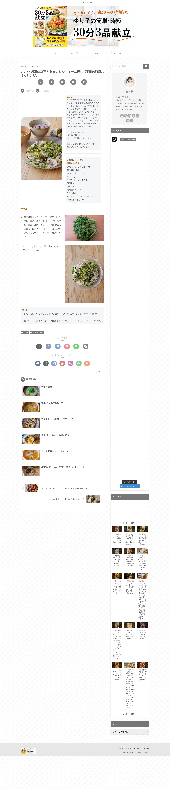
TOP (117, 749)
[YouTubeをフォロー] (62, 363)
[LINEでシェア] (73, 82)
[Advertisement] (69, 772)
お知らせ (134, 749)
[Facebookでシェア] (51, 82)
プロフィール (144, 749)
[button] (84, 82)
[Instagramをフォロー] (54, 363)
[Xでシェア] (40, 82)
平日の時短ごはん (36, 332)
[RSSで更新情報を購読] (87, 363)
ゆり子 (129, 91)
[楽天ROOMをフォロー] (70, 363)
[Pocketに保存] (67, 346)
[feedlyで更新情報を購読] (79, 363)
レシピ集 (25, 332)
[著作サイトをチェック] (38, 363)
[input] (130, 66)
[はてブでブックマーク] (62, 82)
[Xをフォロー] (46, 363)
